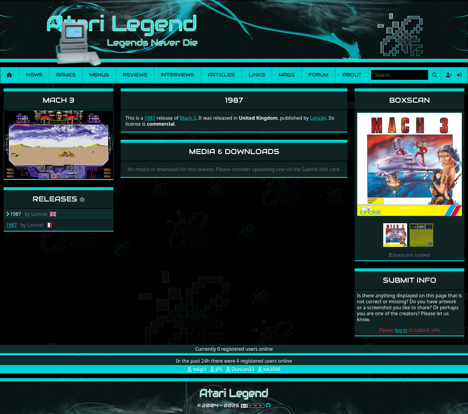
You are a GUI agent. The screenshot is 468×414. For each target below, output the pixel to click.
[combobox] (399, 75)
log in (401, 330)
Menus (99, 75)
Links (257, 75)
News (34, 75)
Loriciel (318, 118)
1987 (11, 225)
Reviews (135, 75)
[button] (365, 164)
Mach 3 (58, 100)
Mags (287, 75)
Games (66, 75)
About (352, 75)
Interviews (177, 75)
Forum (318, 75)
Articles (221, 75)
